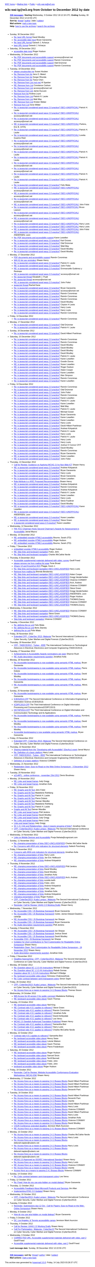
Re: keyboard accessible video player (30, 976)
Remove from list (21, 94)
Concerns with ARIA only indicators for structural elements (39, 852)
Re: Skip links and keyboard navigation (31, 555)
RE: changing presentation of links (29, 858)
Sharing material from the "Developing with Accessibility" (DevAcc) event (45, 750)
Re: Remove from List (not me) (27, 83)
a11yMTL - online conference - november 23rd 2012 (36, 775)
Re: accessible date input (25, 40)
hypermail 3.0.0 (39, 1262)
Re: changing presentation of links (29, 855)
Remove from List (21, 105)
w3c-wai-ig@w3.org (46, 4)
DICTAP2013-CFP (22, 710)
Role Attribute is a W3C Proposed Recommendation (36, 481)
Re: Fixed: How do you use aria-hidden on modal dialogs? (39, 1182)
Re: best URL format (23, 37)
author (27, 21)
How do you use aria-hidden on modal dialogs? (34, 1214)
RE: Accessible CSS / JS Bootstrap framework (34, 919)
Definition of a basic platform (26, 761)
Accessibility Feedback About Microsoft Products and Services (41, 1188)
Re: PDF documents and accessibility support (34, 57)
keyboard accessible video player (28, 1067)
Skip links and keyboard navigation (29, 619)
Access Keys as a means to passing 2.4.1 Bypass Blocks (39, 1171)
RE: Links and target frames (26, 781)
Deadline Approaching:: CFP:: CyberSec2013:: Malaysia (38, 959)
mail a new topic (29, 23)
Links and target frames (24, 823)
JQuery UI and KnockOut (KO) (27, 566)
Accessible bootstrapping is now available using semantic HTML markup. (46, 732)
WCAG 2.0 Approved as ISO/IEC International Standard (38, 1160)
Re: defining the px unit (24, 625)
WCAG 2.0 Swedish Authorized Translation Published (37, 1021)
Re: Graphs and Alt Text (24, 793)
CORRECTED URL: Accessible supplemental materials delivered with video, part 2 (50, 1238)
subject (40, 21)
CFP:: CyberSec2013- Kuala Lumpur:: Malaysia (35, 829)
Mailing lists (22, 4)
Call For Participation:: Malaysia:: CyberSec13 (34, 1229)
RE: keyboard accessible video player (30, 999)
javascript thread (21, 285)
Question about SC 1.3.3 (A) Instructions (31, 973)
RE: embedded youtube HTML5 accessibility (33, 538)
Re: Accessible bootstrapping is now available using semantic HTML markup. (47, 663)
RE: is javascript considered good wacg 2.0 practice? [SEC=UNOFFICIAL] (46, 124)
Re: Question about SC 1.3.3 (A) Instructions (33, 968)
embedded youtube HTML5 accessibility (31, 549)
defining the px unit (22, 630)
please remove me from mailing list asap (31, 563)
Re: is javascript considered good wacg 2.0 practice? (37, 185)
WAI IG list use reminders (25, 260)
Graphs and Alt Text (22, 809)
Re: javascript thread (23, 277)
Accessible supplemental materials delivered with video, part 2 (41, 1243)
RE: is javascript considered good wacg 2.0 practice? (37, 246)
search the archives (46, 26)
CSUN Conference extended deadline (30, 1126)
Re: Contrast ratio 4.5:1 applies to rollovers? (33, 1010)
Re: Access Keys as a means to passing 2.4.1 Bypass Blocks (40, 990)
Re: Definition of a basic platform (28, 752)
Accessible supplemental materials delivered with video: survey (41, 560)
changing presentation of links (27, 897)
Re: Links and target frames (26, 815)
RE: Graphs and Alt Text (24, 790)
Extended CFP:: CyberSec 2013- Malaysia (32, 636)
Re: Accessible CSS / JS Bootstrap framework (34, 911)
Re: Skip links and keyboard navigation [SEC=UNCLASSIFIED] (41, 569)
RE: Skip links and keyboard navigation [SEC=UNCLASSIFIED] (42, 574)
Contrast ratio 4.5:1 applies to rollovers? (31, 1036)
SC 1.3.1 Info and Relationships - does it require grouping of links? (43, 826)
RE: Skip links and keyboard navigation (31, 552)
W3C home (10, 4)
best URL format (21, 45)
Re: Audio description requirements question (33, 925)
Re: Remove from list (23, 74)
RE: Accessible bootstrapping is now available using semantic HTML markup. (47, 685)
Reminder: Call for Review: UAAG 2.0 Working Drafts (37, 905)
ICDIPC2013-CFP (22, 705)
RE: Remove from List (23, 85)
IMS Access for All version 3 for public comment (35, 996)
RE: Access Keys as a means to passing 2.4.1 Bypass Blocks (41, 1109)
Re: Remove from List (23, 88)
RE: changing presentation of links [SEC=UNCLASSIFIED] (39, 866)
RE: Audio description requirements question (33, 657)
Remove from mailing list (25, 572)
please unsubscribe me (24, 72)
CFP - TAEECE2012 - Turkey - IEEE (30, 645)
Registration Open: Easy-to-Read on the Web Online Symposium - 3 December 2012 (51, 767)
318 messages (16, 15)
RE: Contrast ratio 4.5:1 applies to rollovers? (33, 1008)
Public (32, 4)
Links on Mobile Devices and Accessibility (32, 837)
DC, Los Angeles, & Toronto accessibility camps (35, 1220)
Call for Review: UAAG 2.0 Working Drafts (32, 1226)
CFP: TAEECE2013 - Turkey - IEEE (29, 755)
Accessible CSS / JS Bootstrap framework (32, 939)
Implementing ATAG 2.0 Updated (28, 1191)
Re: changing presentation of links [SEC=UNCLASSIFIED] (39, 843)
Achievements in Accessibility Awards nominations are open (40, 654)
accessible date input (23, 51)
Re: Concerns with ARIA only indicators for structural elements (41, 846)
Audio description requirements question (31, 953)
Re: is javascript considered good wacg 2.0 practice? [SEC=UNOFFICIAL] (46, 108)
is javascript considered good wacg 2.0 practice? (35, 523)
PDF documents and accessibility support (32, 257)
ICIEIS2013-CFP (21, 699)
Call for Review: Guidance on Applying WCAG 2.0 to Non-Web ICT (43, 465)
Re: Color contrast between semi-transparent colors (36, 979)
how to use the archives (25, 26)
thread (20, 21)
